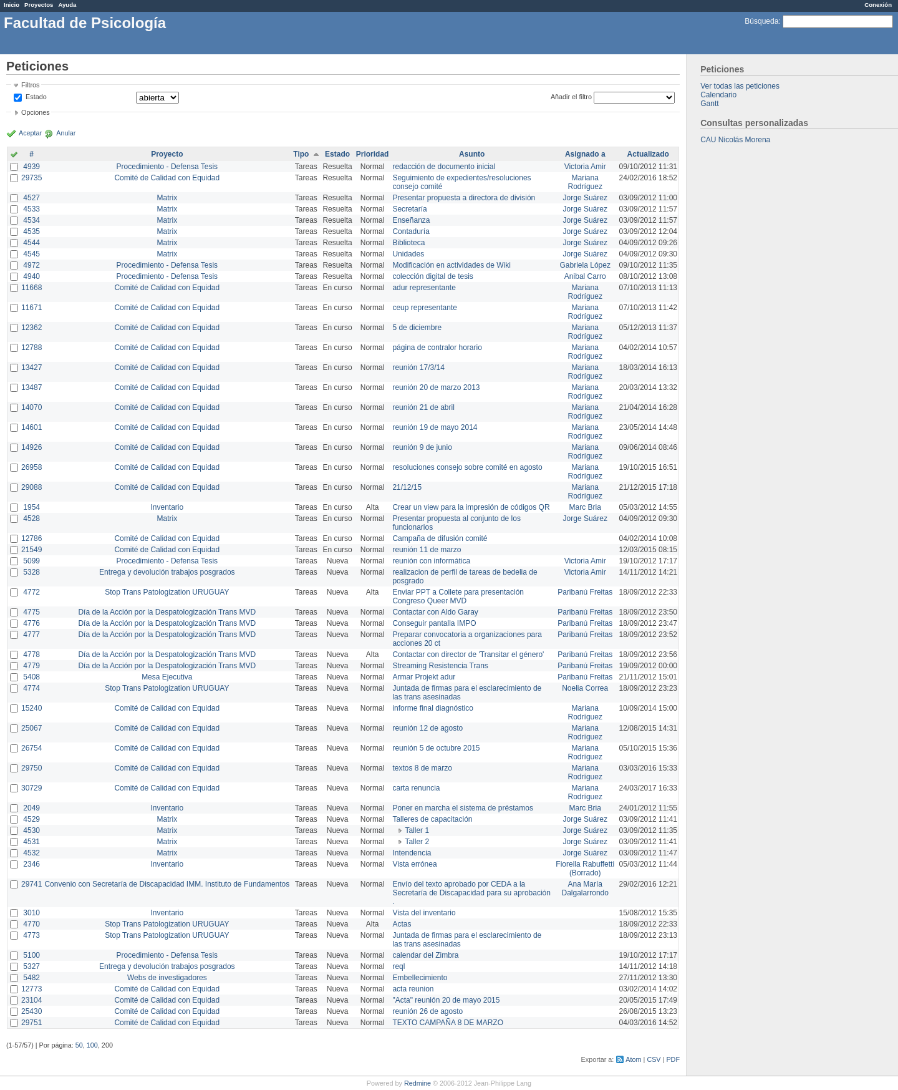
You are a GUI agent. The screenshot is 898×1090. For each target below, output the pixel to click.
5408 (31, 677)
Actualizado (648, 154)
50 (79, 1045)
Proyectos (38, 4)
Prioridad (372, 154)
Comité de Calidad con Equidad (167, 177)
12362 (31, 327)
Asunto (472, 154)
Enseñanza (411, 220)
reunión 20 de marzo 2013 (436, 387)
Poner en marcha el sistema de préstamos (462, 808)
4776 (31, 623)
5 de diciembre (417, 327)
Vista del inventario (423, 912)
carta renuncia (416, 788)
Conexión (878, 4)
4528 (31, 518)
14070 (31, 407)
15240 (31, 708)
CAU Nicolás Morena (735, 139)
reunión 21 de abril (423, 407)
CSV (653, 1059)
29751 (31, 1022)
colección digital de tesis (432, 276)
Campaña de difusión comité (439, 538)
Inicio (11, 4)
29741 (31, 884)
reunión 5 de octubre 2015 (436, 748)
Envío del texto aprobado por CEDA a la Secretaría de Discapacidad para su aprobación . (471, 893)
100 (92, 1045)
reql (398, 966)
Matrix (167, 197)
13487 (31, 387)
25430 (31, 1011)
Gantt (709, 103)
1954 (31, 507)
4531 (31, 841)
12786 (31, 538)
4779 (31, 665)
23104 (31, 1000)
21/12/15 (407, 487)
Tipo (301, 154)
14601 (31, 427)
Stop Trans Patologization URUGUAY (167, 592)
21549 (31, 549)
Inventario (166, 507)
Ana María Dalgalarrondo (585, 888)
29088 (31, 487)
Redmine (417, 1083)
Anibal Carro (585, 276)
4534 (31, 220)
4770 (31, 924)
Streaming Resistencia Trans (440, 665)
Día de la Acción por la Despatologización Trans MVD (167, 612)
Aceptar (30, 133)
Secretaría (409, 209)
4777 (31, 634)
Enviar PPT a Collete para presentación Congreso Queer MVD (458, 596)
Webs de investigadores (167, 977)
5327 (31, 966)
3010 (31, 912)
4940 (31, 276)
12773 (31, 989)
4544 (31, 242)
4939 (31, 166)
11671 (31, 307)
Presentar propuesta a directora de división (463, 197)
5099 (31, 561)
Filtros (30, 85)
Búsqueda (761, 21)
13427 (31, 367)
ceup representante (424, 307)
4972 (31, 265)
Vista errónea (414, 864)
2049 (31, 808)
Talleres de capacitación (432, 819)
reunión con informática (431, 561)
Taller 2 (417, 841)
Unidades (408, 254)
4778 (31, 654)
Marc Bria (585, 507)
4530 (31, 830)
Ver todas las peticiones (740, 86)
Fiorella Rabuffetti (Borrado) (585, 868)
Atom (633, 1059)
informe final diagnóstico (432, 708)
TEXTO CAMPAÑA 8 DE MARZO (447, 1022)
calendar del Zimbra (425, 955)
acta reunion (412, 989)
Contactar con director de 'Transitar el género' (468, 654)
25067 (31, 728)
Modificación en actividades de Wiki (451, 265)
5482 (31, 977)
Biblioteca (408, 242)
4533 (31, 209)
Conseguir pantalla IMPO (434, 623)
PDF (673, 1059)
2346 (31, 864)
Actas (401, 924)
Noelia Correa (585, 688)
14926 (31, 447)
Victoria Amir (585, 166)
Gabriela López (585, 265)
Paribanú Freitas (585, 592)
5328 (31, 572)
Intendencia (411, 853)
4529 (31, 819)
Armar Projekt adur (423, 677)
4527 (31, 197)
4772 (31, 592)
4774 (31, 688)
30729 (31, 788)
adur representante (423, 287)
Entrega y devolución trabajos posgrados (166, 572)
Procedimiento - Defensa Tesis (167, 166)
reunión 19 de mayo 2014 (434, 427)
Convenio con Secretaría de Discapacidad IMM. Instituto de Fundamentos (166, 884)
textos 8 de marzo (421, 768)
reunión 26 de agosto (427, 1011)
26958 (31, 467)
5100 (31, 955)
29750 (31, 768)
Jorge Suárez (585, 197)
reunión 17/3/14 (418, 367)
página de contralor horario (436, 347)
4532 (31, 853)
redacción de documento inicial (443, 166)
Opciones (35, 112)
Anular (65, 133)
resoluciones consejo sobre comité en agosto (467, 467)
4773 (31, 935)
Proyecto (167, 154)
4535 (31, 231)
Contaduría (410, 231)
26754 (31, 748)
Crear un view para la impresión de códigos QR (470, 507)
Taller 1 (417, 830)
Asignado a (585, 154)
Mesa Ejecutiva (167, 677)
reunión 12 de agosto (427, 728)
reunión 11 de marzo (426, 549)
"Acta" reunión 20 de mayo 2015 (446, 1000)
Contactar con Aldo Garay (435, 612)
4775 (31, 612)
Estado (36, 96)
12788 (31, 347)
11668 (31, 287)
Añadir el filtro (571, 96)
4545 (31, 254)
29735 (31, 177)
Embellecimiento (419, 977)
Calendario (718, 94)
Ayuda (67, 4)
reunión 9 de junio (421, 447)
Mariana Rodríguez (585, 182)
